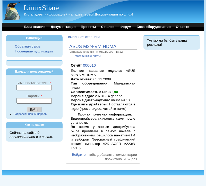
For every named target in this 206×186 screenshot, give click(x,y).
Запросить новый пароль (30, 113)
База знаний (35, 27)
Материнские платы (87, 55)
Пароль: (34, 96)
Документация (63, 27)
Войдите (78, 155)
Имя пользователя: (34, 83)
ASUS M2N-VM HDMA (92, 46)
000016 (89, 65)
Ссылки (108, 27)
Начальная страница (83, 37)
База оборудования (153, 27)
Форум (125, 27)
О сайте (182, 27)
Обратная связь (27, 46)
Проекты (88, 27)
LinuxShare (41, 7)
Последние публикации (34, 51)
